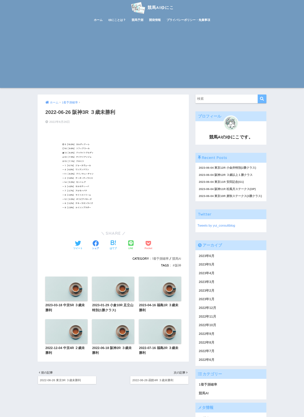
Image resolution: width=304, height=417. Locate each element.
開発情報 (155, 19)
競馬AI (176, 259)
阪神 (178, 265)
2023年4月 (206, 273)
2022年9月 (206, 334)
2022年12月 (207, 308)
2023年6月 (206, 256)
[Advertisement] (152, 59)
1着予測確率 (160, 259)
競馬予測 (137, 19)
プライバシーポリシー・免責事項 (188, 19)
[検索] (262, 99)
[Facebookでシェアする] (95, 245)
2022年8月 (206, 342)
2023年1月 (206, 299)
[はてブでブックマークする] (113, 245)
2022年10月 (207, 325)
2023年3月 (206, 282)
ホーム (98, 19)
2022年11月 (207, 316)
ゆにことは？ (117, 19)
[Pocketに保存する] (148, 245)
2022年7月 (206, 351)
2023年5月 (206, 265)
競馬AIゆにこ (152, 7)
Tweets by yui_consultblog (216, 226)
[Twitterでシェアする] (78, 245)
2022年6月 (206, 360)
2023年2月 (206, 290)
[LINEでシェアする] (131, 245)
